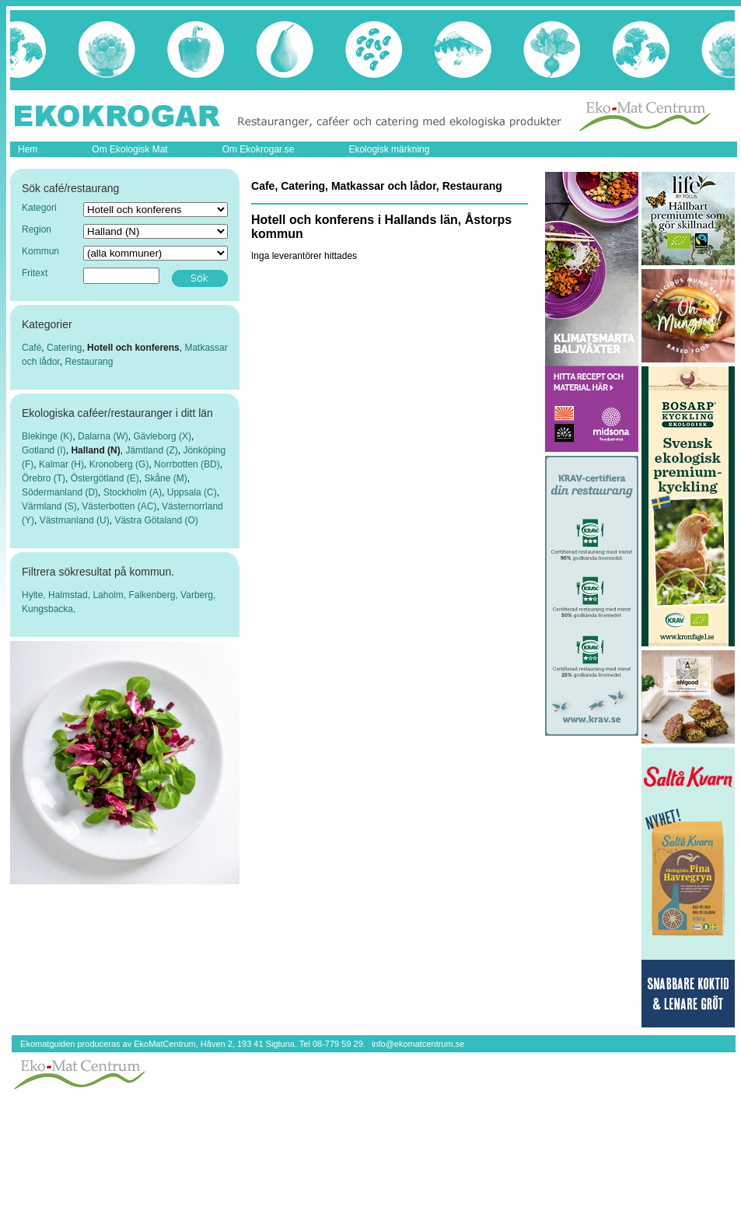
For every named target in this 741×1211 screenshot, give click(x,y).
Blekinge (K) (47, 436)
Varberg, (197, 595)
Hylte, (35, 595)
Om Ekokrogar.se (258, 149)
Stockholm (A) (132, 492)
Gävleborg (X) (162, 436)
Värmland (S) (49, 506)
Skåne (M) (165, 478)
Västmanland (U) (75, 520)
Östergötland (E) (105, 478)
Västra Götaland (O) (155, 520)
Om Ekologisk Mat (129, 149)
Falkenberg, (154, 595)
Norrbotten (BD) (187, 464)
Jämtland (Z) (151, 450)
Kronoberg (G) (119, 464)
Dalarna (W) (103, 436)
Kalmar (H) (61, 464)
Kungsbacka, (48, 609)
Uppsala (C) (192, 492)
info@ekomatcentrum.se (418, 1043)
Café (31, 347)
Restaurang (89, 361)
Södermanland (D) (60, 492)
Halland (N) (95, 450)
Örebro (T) (43, 478)
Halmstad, (70, 595)
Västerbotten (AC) (119, 506)
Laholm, (110, 595)
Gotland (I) (44, 450)
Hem (27, 149)
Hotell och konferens (133, 347)
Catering (64, 347)
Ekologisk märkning (388, 149)
